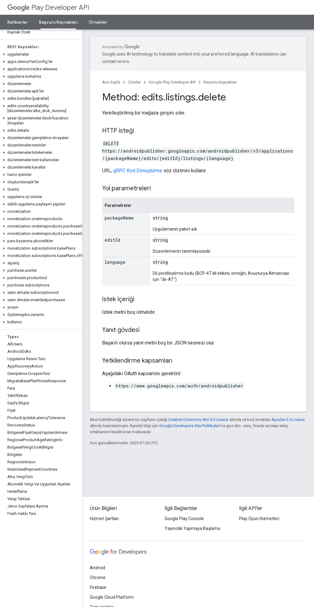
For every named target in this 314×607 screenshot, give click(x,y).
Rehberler (17, 22)
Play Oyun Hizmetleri (259, 518)
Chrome (97, 577)
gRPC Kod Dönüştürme (137, 170)
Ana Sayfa (111, 82)
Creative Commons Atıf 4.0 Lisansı (198, 419)
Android (97, 567)
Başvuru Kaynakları (220, 82)
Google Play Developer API (172, 82)
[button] (40, 54)
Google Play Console (184, 518)
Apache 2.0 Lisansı (288, 419)
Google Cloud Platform (112, 597)
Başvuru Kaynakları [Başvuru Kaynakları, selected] (58, 22)
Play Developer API (48, 7)
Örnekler (98, 22)
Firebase (98, 587)
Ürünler (134, 82)
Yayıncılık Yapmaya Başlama (192, 528)
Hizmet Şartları (104, 518)
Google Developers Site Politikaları (189, 425)
